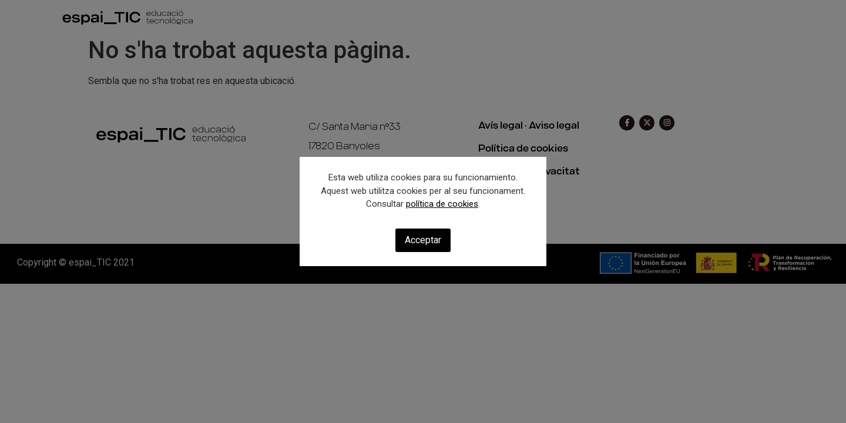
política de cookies (442, 204)
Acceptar (423, 240)
